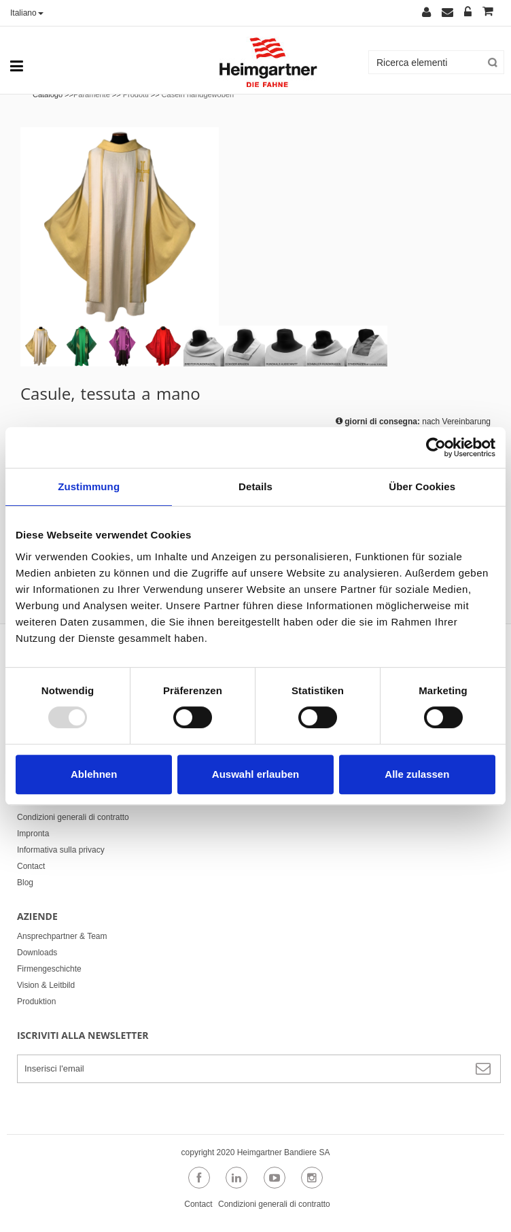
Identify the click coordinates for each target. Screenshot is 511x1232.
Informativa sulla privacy (61, 850)
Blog (25, 882)
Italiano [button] (26, 13)
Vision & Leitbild (46, 985)
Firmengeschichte (49, 969)
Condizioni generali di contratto (73, 817)
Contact (31, 866)
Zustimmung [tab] (89, 486)
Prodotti (136, 94)
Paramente (91, 94)
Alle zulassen (417, 774)
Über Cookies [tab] (422, 486)
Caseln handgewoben (198, 94)
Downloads (37, 952)
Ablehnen (94, 774)
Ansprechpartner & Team (62, 936)
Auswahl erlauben (255, 774)
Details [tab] (255, 486)
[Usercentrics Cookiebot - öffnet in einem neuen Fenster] (435, 447)
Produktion (36, 1001)
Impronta (33, 833)
